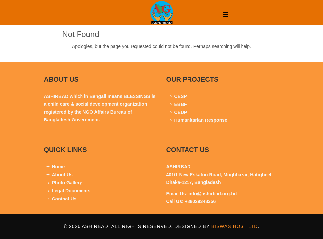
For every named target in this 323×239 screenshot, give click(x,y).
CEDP (180, 112)
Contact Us (64, 198)
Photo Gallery (67, 182)
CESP (180, 96)
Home (58, 166)
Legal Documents (71, 190)
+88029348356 (200, 201)
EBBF (180, 104)
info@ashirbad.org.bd (212, 193)
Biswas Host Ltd (234, 226)
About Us (62, 174)
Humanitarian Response (200, 120)
